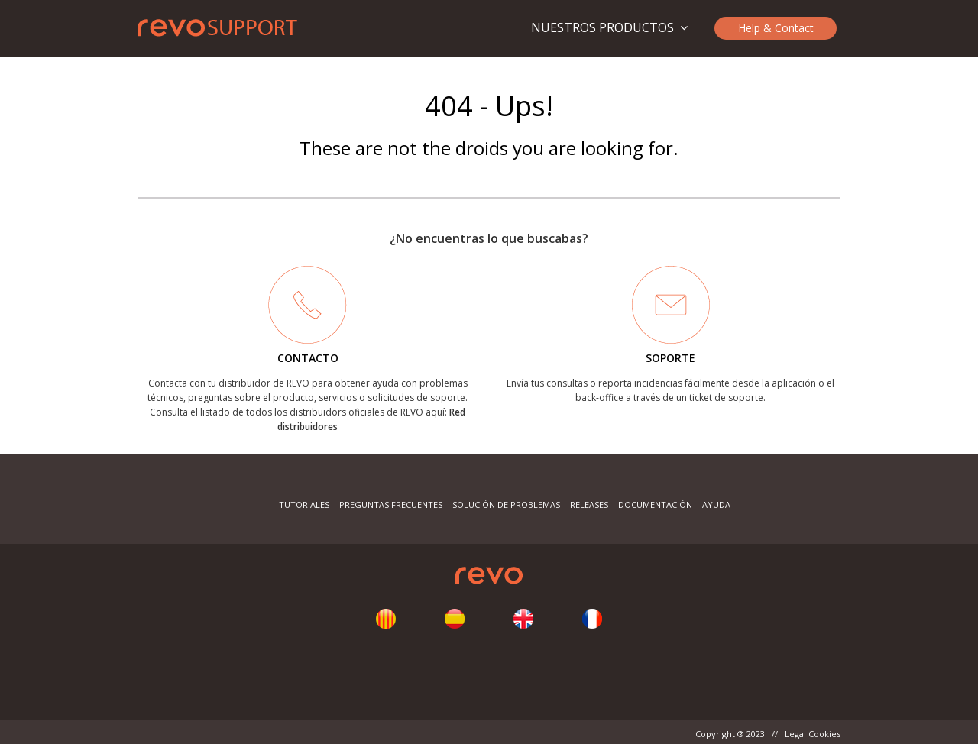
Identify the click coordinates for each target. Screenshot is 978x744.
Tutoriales (304, 504)
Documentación (655, 504)
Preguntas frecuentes (390, 504)
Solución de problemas (506, 504)
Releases (589, 504)
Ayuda (716, 504)
